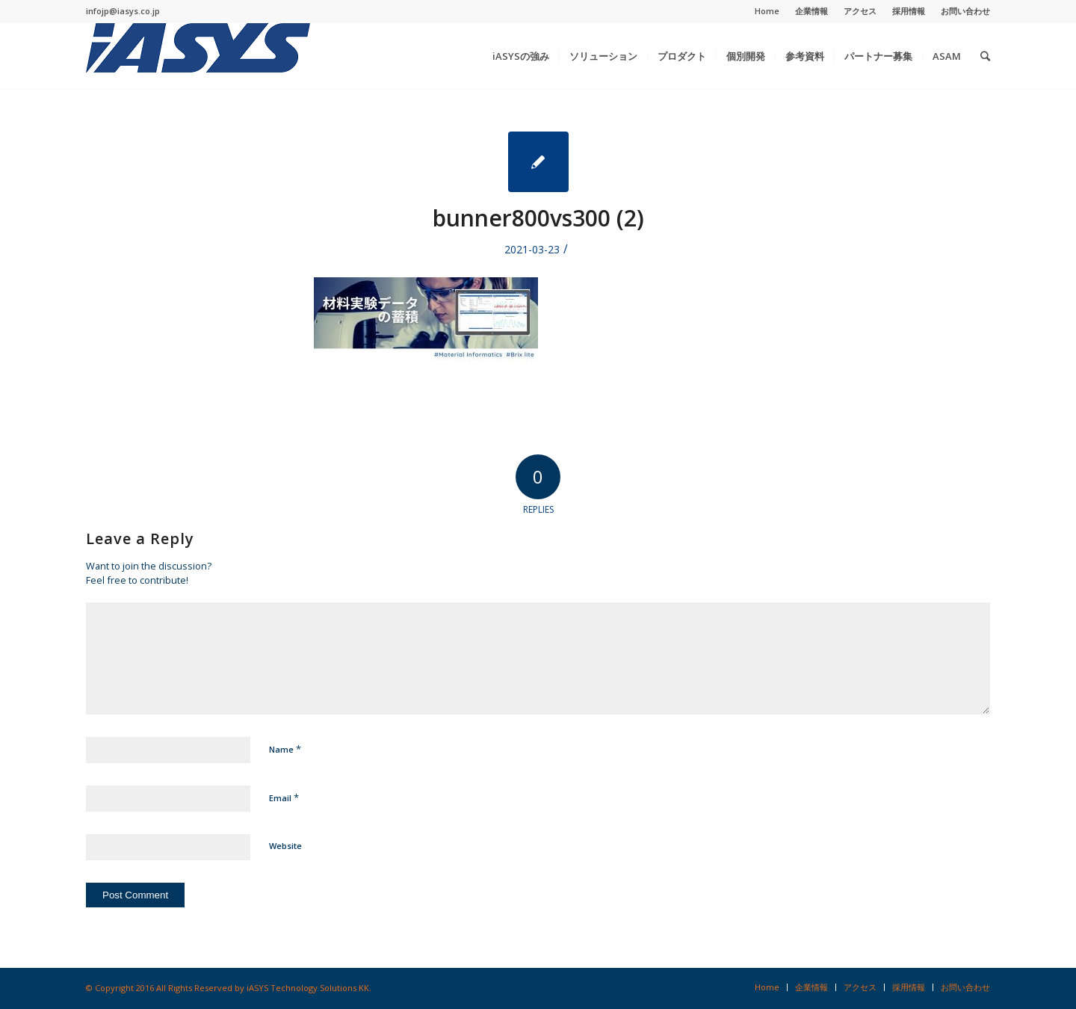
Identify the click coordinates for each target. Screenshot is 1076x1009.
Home (767, 10)
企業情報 (811, 10)
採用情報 (908, 10)
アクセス (860, 10)
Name (285, 749)
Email (284, 797)
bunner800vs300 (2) (538, 218)
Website (285, 845)
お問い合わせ (965, 10)
